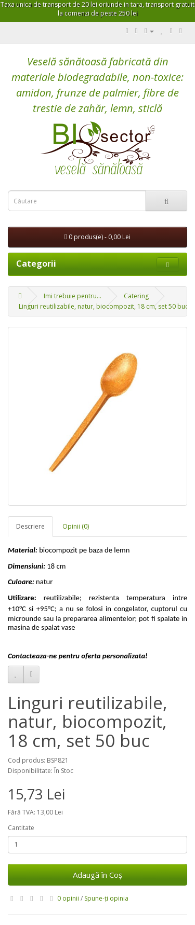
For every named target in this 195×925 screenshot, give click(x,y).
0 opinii (68, 898)
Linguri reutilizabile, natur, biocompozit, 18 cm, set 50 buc (103, 306)
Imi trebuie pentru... (72, 296)
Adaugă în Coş (97, 874)
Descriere (30, 526)
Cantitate (21, 827)
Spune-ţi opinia (106, 898)
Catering (136, 296)
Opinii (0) (75, 526)
